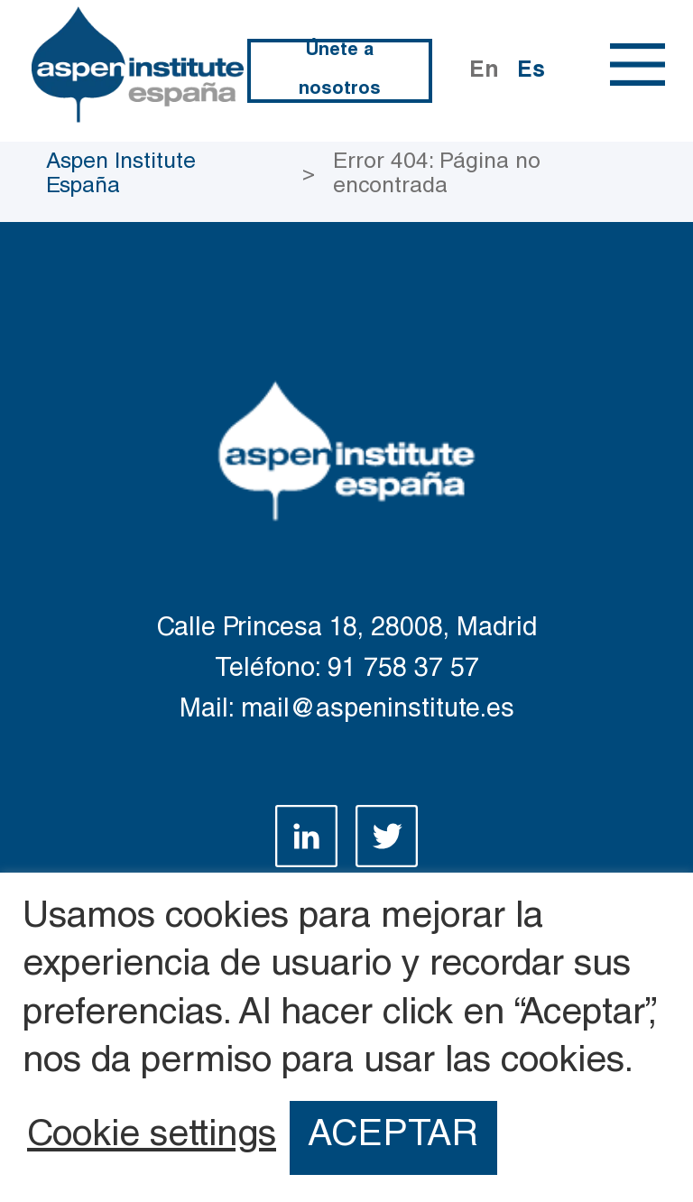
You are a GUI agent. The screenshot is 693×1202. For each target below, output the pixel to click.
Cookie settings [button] (151, 1138)
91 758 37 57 (403, 670)
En (484, 71)
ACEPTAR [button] (393, 1137)
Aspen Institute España (121, 175)
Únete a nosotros (340, 70)
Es (531, 71)
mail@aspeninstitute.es (377, 711)
